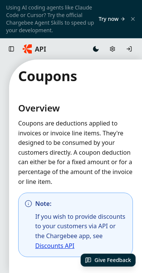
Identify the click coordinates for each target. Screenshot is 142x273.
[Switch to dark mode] (96, 49)
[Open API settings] (112, 49)
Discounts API (55, 246)
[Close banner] (133, 19)
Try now (112, 18)
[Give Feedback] (108, 260)
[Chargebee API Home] (34, 49)
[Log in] (129, 49)
